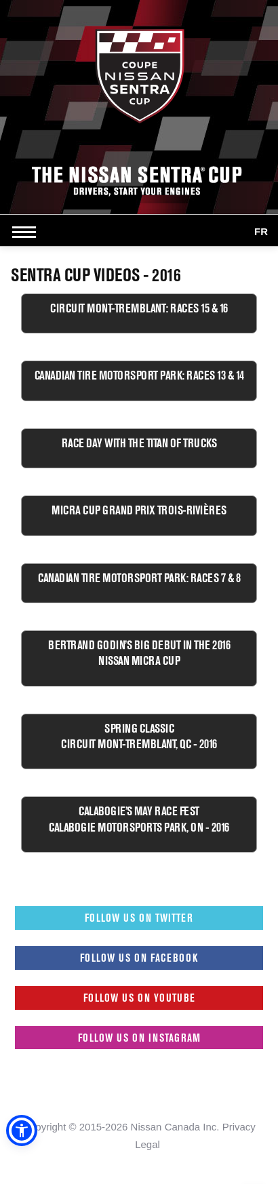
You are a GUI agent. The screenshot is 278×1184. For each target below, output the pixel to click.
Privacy (239, 1126)
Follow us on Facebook (139, 957)
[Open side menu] (27, 232)
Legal (147, 1144)
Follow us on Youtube (139, 997)
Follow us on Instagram (139, 1037)
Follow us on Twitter (139, 917)
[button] (22, 1130)
